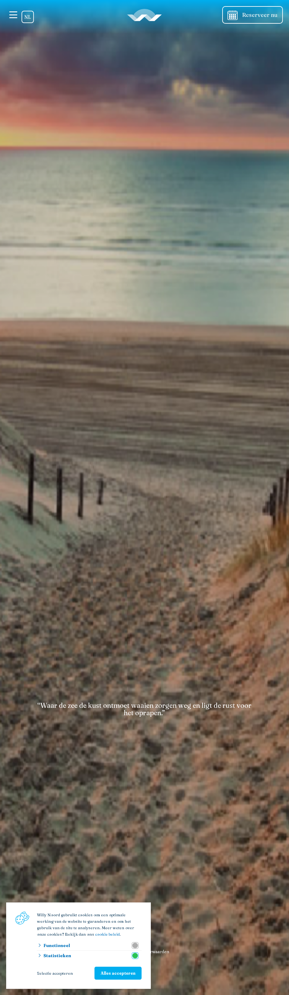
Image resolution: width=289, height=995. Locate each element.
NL (27, 17)
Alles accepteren (118, 973)
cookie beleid (107, 934)
